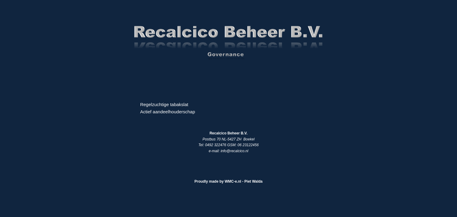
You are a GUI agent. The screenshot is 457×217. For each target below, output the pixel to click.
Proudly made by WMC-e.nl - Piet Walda (229, 181)
